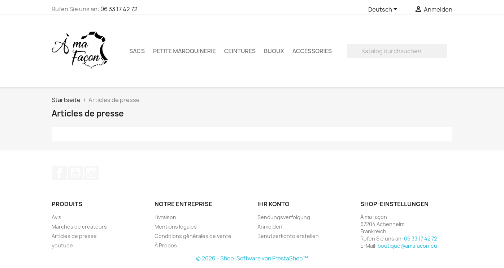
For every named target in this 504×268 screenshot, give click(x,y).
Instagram (91, 173)
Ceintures (240, 51)
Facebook (59, 173)
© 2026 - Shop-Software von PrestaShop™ (252, 258)
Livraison (165, 217)
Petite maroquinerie (184, 51)
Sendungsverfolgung (283, 217)
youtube (62, 245)
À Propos (166, 245)
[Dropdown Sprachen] (384, 9)
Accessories (312, 51)
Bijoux (274, 51)
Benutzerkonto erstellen (288, 236)
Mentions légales (176, 226)
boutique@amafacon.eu (407, 245)
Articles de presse (74, 236)
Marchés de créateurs (79, 226)
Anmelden (269, 226)
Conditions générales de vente (193, 236)
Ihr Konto (273, 204)
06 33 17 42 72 (119, 9)
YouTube (75, 173)
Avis (56, 217)
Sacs (137, 51)
